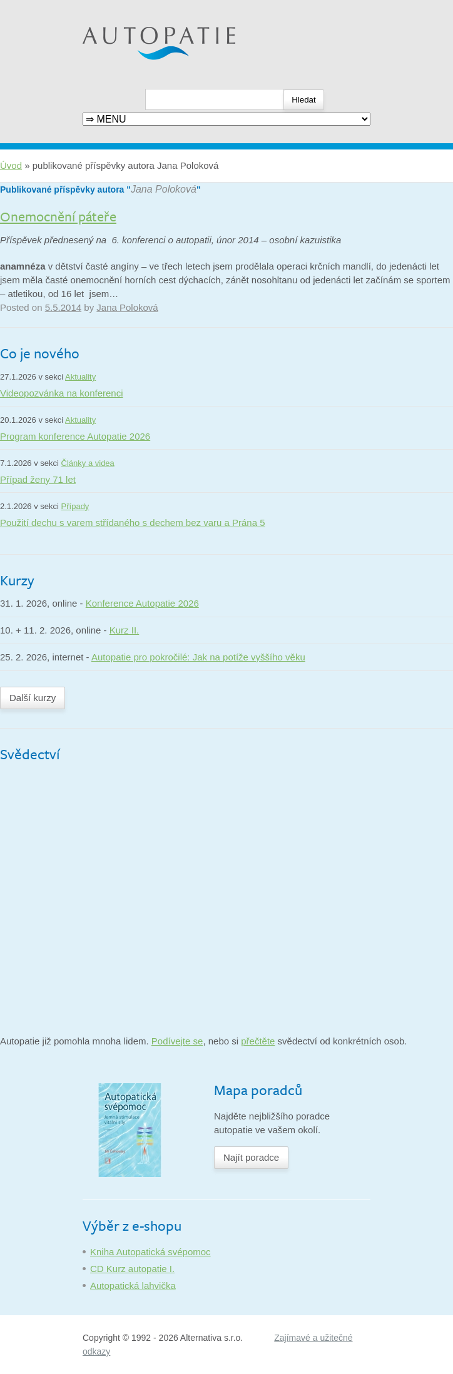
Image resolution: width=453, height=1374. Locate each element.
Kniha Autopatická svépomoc (150, 1251)
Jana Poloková (163, 189)
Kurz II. (124, 630)
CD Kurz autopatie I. (132, 1268)
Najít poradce (251, 1157)
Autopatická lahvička (133, 1285)
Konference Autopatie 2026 (142, 603)
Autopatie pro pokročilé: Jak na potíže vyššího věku (198, 657)
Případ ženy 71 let (38, 479)
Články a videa (88, 463)
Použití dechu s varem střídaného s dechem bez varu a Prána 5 (132, 522)
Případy (75, 506)
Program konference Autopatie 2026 (75, 436)
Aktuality (80, 376)
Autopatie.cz (109, 6)
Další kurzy (32, 697)
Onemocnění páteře (58, 216)
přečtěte (258, 1041)
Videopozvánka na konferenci (61, 393)
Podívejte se (177, 1041)
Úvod (11, 165)
